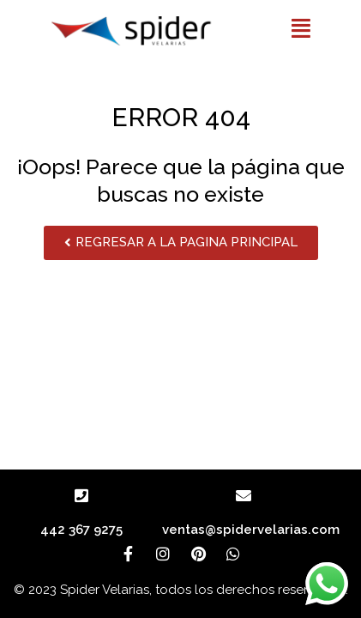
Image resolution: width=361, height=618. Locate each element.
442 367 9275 (81, 529)
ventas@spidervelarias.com (251, 529)
